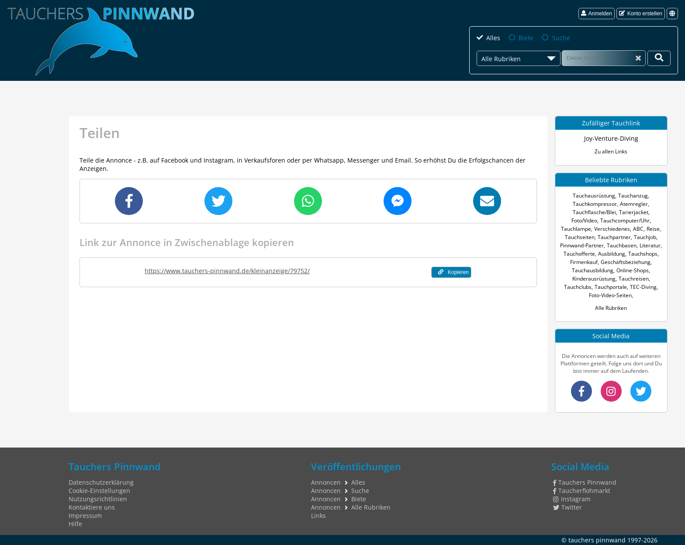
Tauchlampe (576, 229)
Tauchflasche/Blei (594, 212)
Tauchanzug (633, 195)
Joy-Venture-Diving (611, 138)
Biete (526, 38)
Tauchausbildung (592, 270)
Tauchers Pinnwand (584, 482)
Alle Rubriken (611, 308)
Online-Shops (632, 270)
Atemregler (634, 204)
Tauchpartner (614, 237)
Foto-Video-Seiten (610, 295)
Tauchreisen (634, 278)
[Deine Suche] (659, 58)
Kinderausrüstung (594, 278)
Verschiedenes (612, 229)
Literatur (650, 245)
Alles (493, 38)
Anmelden (596, 13)
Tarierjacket (633, 212)
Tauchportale (611, 287)
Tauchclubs (578, 287)
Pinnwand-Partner (582, 245)
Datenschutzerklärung (101, 482)
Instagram (572, 499)
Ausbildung (611, 253)
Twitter (567, 507)
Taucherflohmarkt (581, 490)
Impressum (85, 515)
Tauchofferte (579, 253)
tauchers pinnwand (597, 540)
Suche (561, 38)
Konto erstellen (640, 13)
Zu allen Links (611, 151)
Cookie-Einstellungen (99, 490)
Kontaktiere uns (92, 507)
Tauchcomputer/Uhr (625, 220)
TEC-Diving (643, 287)
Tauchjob (645, 237)
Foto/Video (584, 220)
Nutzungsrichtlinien (98, 499)
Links (318, 515)
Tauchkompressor (595, 204)
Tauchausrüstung (594, 195)
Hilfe (75, 524)
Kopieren (453, 272)
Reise (653, 229)
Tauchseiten (580, 237)
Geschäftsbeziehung (625, 262)
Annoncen (326, 482)
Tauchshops (642, 253)
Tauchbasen (622, 245)
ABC (638, 229)
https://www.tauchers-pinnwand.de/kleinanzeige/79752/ (227, 271)
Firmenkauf (584, 262)
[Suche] (604, 58)
